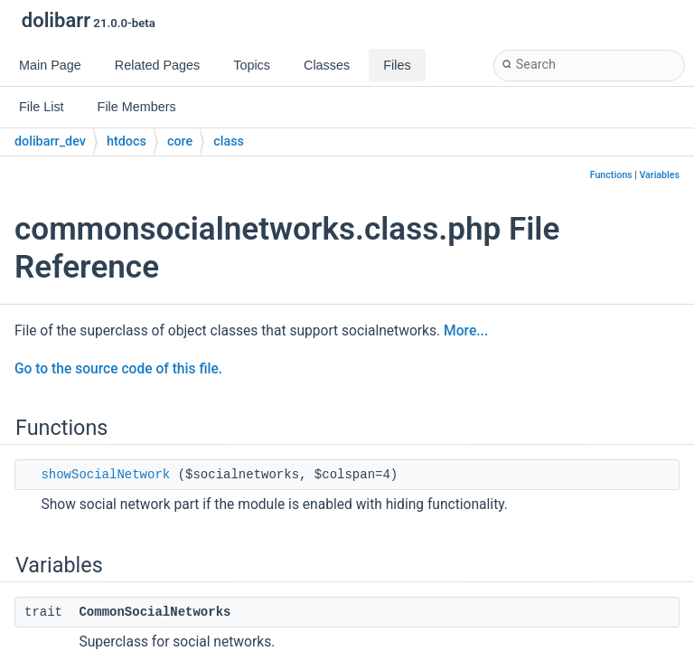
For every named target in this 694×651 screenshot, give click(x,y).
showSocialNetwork (105, 474)
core (179, 141)
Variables (659, 175)
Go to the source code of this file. (118, 369)
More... (466, 331)
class (228, 141)
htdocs (126, 141)
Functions (611, 175)
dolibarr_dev (50, 141)
